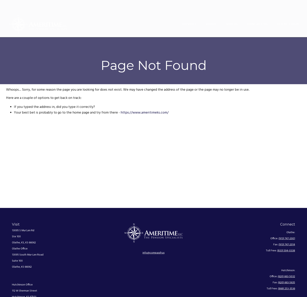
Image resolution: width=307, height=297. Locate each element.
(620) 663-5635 (286, 282)
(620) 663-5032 (286, 276)
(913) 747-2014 (287, 244)
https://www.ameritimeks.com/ (145, 113)
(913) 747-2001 (287, 238)
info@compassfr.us (153, 253)
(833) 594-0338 (286, 250)
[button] (189, 12)
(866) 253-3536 (286, 288)
